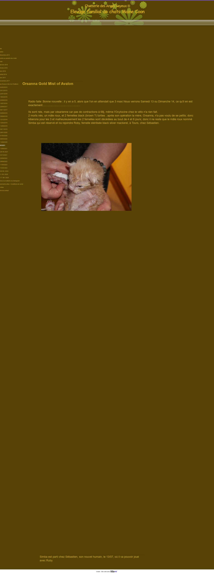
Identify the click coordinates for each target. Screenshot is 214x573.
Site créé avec (110, 571)
